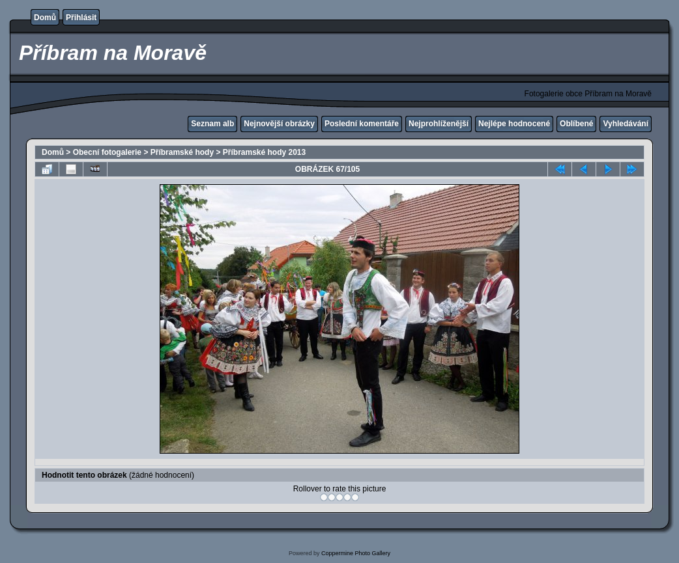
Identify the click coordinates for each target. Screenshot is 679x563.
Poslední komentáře (362, 123)
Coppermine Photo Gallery (355, 553)
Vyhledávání (625, 123)
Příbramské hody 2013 (264, 152)
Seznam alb (212, 123)
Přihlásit (81, 17)
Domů (45, 17)
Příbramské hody (182, 152)
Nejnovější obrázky (279, 123)
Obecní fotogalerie (107, 152)
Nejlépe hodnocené (514, 123)
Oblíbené (576, 123)
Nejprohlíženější (439, 123)
